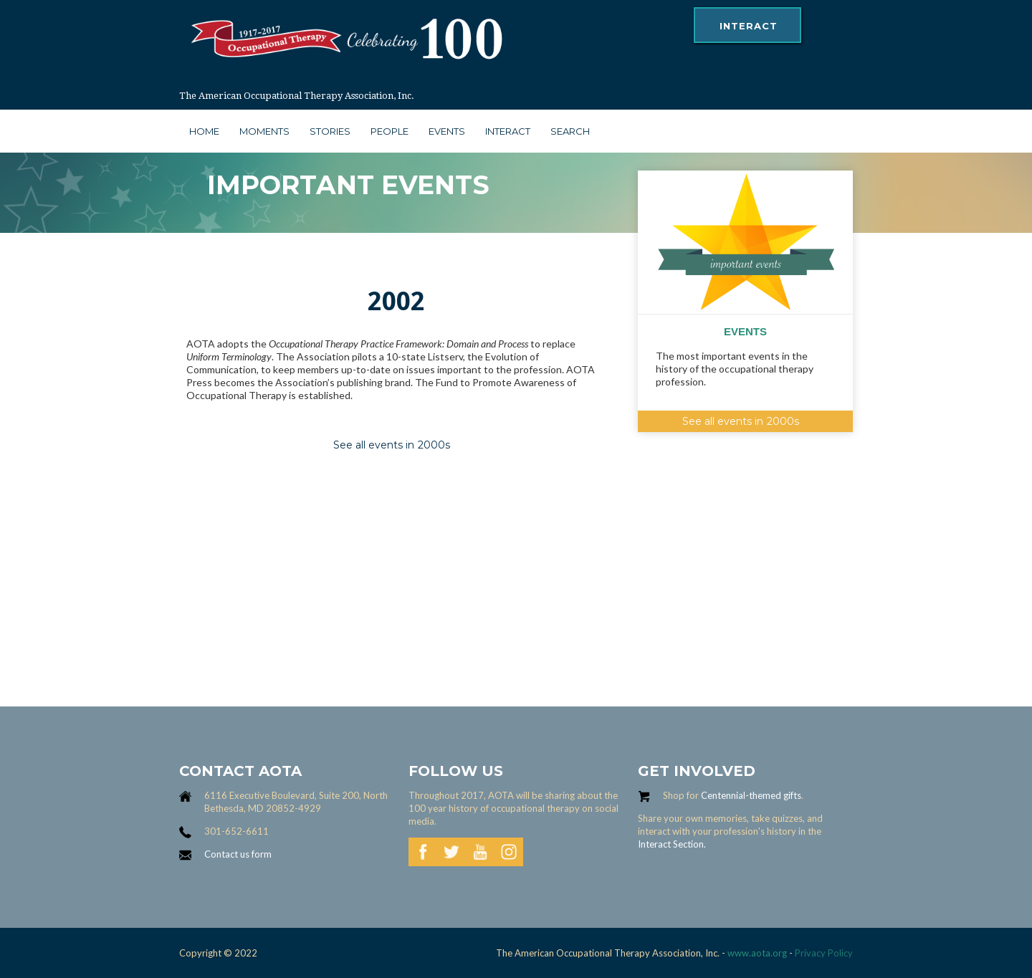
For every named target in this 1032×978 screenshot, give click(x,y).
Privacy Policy (824, 953)
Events (447, 131)
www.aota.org (756, 953)
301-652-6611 (236, 831)
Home (204, 131)
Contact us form (238, 854)
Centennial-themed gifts (751, 795)
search (570, 131)
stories (330, 131)
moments (264, 131)
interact (749, 26)
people (389, 131)
